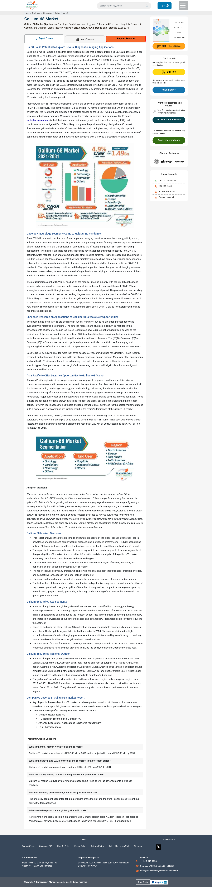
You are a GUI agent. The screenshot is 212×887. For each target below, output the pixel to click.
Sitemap (138, 846)
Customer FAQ (46, 846)
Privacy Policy (97, 846)
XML (111, 846)
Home (27, 13)
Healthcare (36, 13)
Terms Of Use (28, 846)
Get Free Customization (168, 119)
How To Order (63, 846)
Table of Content (85, 39)
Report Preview (44, 38)
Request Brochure (125, 38)
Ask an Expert (169, 89)
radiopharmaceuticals (38, 120)
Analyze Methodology (169, 140)
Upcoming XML (122, 846)
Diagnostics (47, 13)
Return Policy (80, 846)
